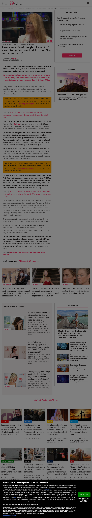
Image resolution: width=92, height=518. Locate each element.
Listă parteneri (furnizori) (9, 515)
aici (15, 497)
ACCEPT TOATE (84, 494)
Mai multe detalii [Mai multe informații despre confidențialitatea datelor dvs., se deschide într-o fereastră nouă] (47, 489)
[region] (46, 499)
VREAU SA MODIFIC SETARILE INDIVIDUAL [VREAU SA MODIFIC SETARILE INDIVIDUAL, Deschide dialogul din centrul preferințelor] (83, 500)
